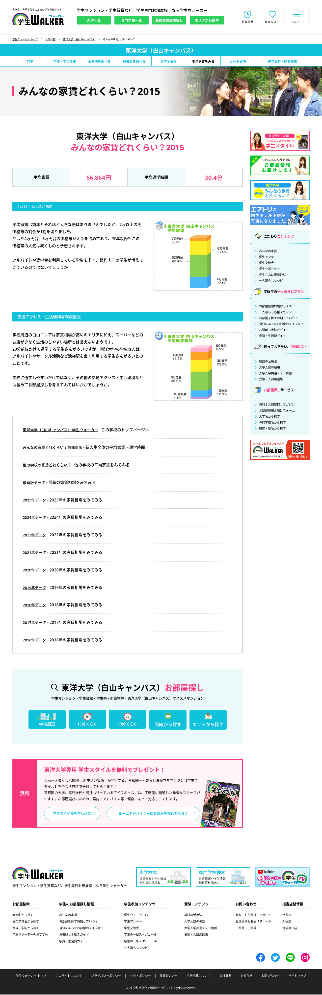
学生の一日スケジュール (140, 935)
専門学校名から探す (272, 423)
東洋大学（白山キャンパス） (79, 40)
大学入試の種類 (269, 367)
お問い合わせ (270, 976)
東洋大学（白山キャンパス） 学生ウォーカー (63, 430)
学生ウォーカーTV (136, 916)
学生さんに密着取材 (272, 275)
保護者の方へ (169, 976)
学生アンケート (269, 257)
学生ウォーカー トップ (25, 40)
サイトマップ (297, 976)
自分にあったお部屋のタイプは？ (281, 324)
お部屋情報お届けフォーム (277, 411)
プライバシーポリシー (106, 976)
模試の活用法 (268, 362)
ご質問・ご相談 (246, 929)
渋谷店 (286, 916)
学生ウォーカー (37, 874)
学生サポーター (269, 269)
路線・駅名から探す (272, 429)
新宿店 (286, 922)
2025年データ (35, 500)
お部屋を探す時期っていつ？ (278, 318)
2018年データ (35, 605)
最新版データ (35, 483)
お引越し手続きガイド (274, 330)
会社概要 (225, 976)
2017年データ (35, 623)
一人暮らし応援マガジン (275, 312)
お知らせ (246, 976)
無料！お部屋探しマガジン (277, 405)
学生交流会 (266, 263)
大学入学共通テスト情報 (275, 373)
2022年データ (35, 535)
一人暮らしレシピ (271, 281)
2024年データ (35, 517)
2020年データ (35, 570)
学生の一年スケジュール (140, 942)
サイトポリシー (140, 976)
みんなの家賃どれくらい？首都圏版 (54, 448)
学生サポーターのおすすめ (30, 935)
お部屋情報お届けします (275, 306)
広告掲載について (199, 976)
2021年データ (35, 553)
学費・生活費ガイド (272, 336)
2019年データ (35, 588)
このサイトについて (68, 976)
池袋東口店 (289, 929)
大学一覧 (50, 40)
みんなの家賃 (268, 251)
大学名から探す (269, 417)
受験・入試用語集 (271, 379)
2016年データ (35, 640)
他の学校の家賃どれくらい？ (48, 465)
